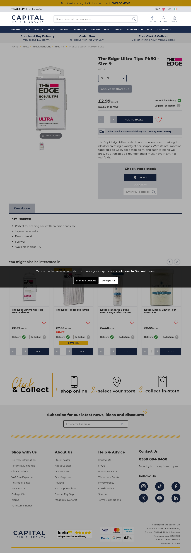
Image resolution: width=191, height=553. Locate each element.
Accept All (108, 280)
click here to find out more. (135, 271)
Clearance (164, 29)
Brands (15, 29)
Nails (50, 29)
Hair (27, 29)
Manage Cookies (86, 280)
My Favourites (35, 9)
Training (63, 29)
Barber (95, 29)
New (107, 29)
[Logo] (27, 18)
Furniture (80, 29)
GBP (160, 9)
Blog (150, 29)
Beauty (38, 29)
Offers (118, 29)
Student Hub (135, 29)
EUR (172, 9)
